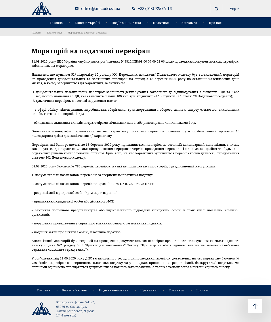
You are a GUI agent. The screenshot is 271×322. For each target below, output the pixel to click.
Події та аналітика (126, 23)
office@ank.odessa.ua (100, 8)
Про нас (215, 23)
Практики (161, 23)
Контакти (189, 23)
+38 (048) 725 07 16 (155, 8)
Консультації (54, 32)
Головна (56, 23)
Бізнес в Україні (87, 23)
